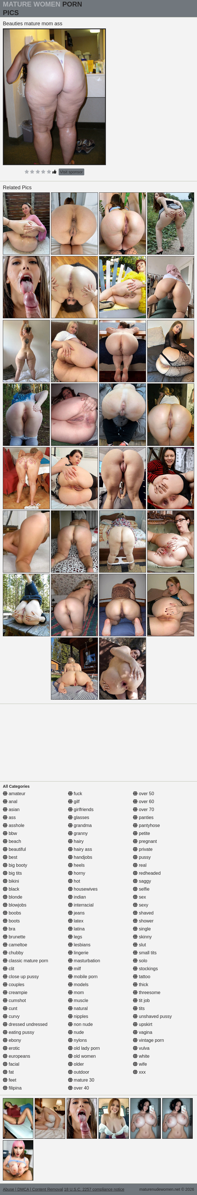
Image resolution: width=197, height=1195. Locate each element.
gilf (74, 801)
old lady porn (84, 1048)
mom (76, 992)
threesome (146, 992)
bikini (11, 881)
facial (11, 1064)
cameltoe (15, 944)
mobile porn (83, 976)
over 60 (143, 801)
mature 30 (81, 1080)
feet (9, 1080)
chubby (13, 952)
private (142, 849)
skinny (142, 936)
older (76, 1064)
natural (78, 1008)
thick (140, 984)
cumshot (14, 1000)
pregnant (145, 841)
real (139, 865)
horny (76, 873)
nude (76, 1032)
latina (76, 928)
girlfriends (81, 809)
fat (8, 1072)
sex (139, 897)
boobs (12, 913)
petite (141, 833)
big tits (12, 873)
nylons (77, 1040)
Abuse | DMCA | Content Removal (33, 1189)
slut (139, 944)
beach (12, 841)
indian (77, 897)
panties (143, 817)
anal (10, 801)
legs (75, 936)
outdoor (78, 1072)
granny (78, 833)
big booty (15, 865)
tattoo (141, 976)
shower (143, 920)
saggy (142, 881)
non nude (80, 1024)
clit (8, 968)
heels (76, 865)
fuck (75, 793)
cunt (10, 1008)
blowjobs (14, 905)
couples (13, 984)
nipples (78, 1016)
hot (74, 881)
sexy (140, 905)
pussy (142, 857)
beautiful (14, 849)
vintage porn (148, 1040)
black (11, 889)
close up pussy (21, 976)
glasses (78, 817)
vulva (141, 1048)
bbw (10, 833)
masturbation (84, 960)
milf (74, 968)
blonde (12, 897)
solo (140, 960)
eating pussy (18, 1032)
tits (139, 1008)
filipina (12, 1088)
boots (11, 920)
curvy (11, 1016)
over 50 (143, 793)
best (10, 857)
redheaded (147, 873)
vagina (142, 1032)
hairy (76, 841)
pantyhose (146, 825)
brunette (14, 936)
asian (11, 809)
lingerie (78, 952)
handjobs (80, 857)
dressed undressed (25, 1024)
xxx (139, 1072)
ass (9, 817)
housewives (83, 889)
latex (75, 920)
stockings (145, 968)
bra (9, 928)
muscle (78, 1000)
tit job (141, 1000)
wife (140, 1064)
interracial (81, 905)
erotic (11, 1048)
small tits (145, 952)
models (78, 984)
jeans (76, 913)
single (142, 928)
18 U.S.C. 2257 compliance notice (94, 1189)
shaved (143, 913)
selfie (141, 889)
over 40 (78, 1088)
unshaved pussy (152, 1016)
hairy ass (80, 849)
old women (82, 1056)
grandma (80, 825)
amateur (14, 793)
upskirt (142, 1024)
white (141, 1056)
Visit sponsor (71, 172)
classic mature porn (25, 960)
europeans (16, 1056)
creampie (15, 992)
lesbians (79, 944)
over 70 (143, 809)
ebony (12, 1040)
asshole (13, 825)
